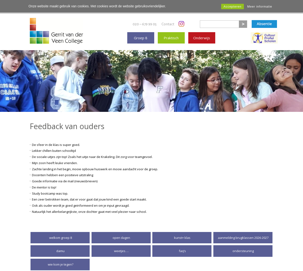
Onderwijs (201, 35)
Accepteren (233, 6)
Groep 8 (140, 35)
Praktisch (171, 35)
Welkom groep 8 (60, 235)
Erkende (264, 35)
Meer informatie (259, 6)
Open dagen (121, 235)
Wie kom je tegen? (60, 262)
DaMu (60, 249)
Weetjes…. (121, 249)
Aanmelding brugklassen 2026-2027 (243, 235)
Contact (168, 22)
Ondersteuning (243, 249)
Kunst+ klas (182, 235)
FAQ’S (182, 249)
